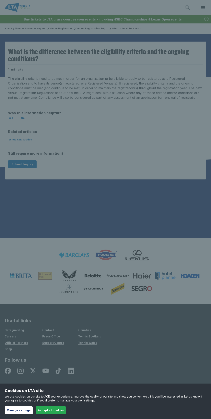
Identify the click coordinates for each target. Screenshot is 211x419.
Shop (8, 349)
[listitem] (74, 255)
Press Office (51, 336)
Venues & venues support (30, 28)
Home (8, 28)
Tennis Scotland (89, 336)
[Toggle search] (187, 7)
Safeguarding (14, 330)
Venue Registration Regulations (94, 28)
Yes (10, 117)
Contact (48, 330)
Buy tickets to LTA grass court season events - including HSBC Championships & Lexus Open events (103, 19)
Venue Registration (60, 28)
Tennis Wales (87, 342)
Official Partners (16, 342)
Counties (84, 330)
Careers (10, 336)
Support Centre (53, 342)
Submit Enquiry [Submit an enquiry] (22, 164)
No (23, 117)
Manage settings (19, 410)
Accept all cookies (51, 410)
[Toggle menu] (203, 7)
